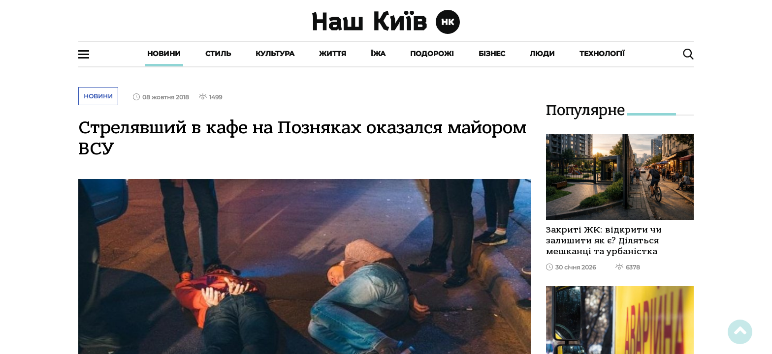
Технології (602, 53)
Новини (164, 53)
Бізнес (492, 53)
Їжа (378, 53)
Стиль (218, 53)
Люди (542, 53)
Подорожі (432, 53)
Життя (332, 53)
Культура (275, 53)
